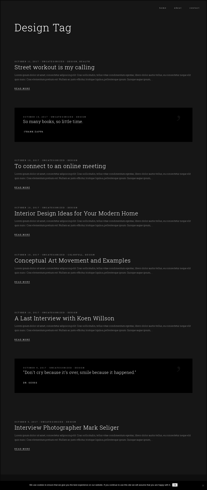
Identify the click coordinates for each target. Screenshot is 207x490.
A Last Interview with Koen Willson (64, 318)
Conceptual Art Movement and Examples (73, 260)
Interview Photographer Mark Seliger (67, 427)
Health (84, 61)
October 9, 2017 (35, 367)
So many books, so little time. (53, 121)
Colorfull (75, 254)
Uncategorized (53, 61)
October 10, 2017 (35, 117)
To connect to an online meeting (60, 166)
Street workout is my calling (55, 67)
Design (72, 61)
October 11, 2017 (27, 61)
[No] (203, 485)
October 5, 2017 (26, 422)
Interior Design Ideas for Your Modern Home (76, 213)
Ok (175, 485)
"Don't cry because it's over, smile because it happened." (79, 372)
